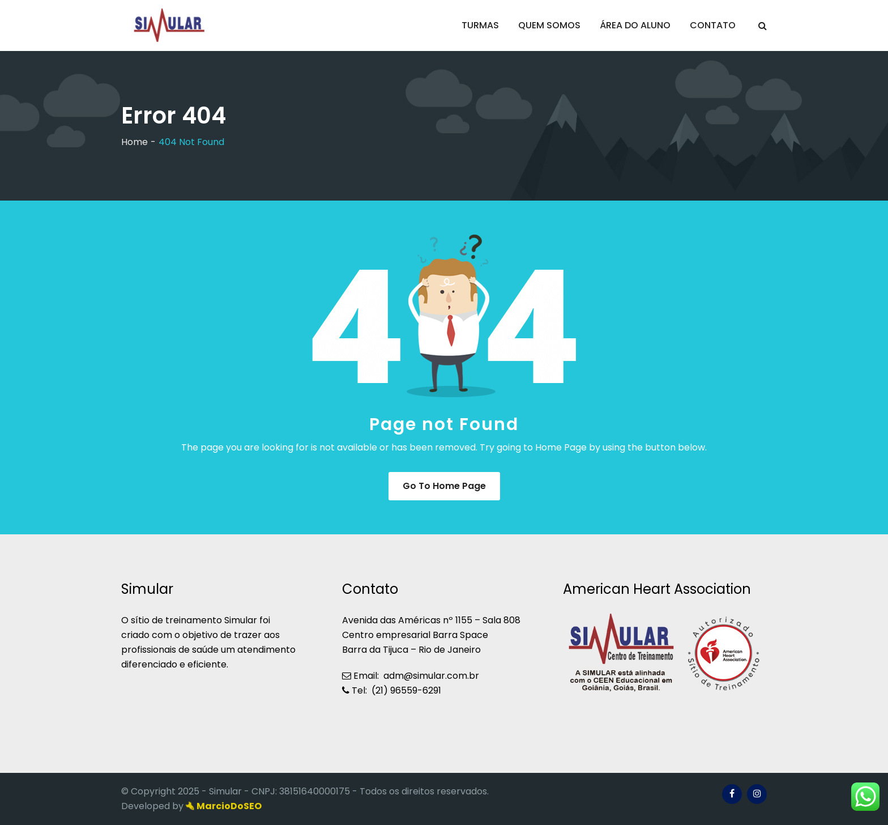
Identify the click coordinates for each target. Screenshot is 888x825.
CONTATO (713, 25)
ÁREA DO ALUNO (635, 25)
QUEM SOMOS (549, 25)
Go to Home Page (444, 485)
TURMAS (480, 25)
